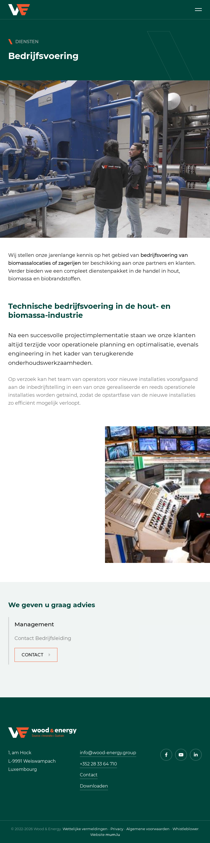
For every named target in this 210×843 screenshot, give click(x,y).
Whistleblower (186, 829)
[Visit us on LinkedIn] (196, 755)
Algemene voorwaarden (148, 829)
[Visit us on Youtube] (181, 755)
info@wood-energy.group (108, 752)
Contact (32, 654)
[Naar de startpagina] (42, 732)
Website (97, 834)
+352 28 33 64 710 (98, 763)
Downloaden (94, 786)
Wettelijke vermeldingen (85, 829)
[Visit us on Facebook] (166, 755)
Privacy (116, 829)
